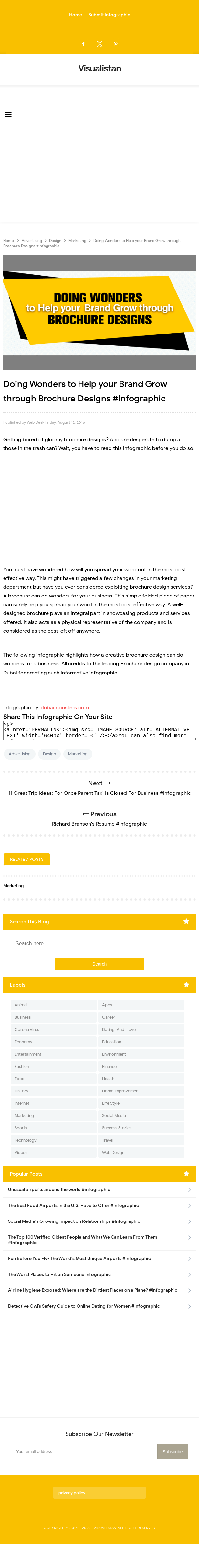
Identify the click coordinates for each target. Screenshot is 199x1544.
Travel (107, 1140)
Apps (107, 1005)
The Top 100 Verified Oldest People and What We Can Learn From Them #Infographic (82, 1239)
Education (111, 1042)
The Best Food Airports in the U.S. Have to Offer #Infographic (73, 1205)
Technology (26, 1140)
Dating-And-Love (119, 1029)
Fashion (22, 1066)
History (21, 1091)
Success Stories (116, 1128)
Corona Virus (27, 1029)
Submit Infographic (109, 14)
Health (108, 1078)
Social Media (114, 1115)
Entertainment (28, 1054)
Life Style (111, 1103)
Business (23, 1017)
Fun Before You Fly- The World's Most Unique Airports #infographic (79, 1258)
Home (75, 14)
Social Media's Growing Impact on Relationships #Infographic (74, 1221)
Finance (109, 1066)
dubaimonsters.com (65, 708)
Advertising (20, 754)
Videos (21, 1152)
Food (20, 1078)
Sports (21, 1128)
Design (49, 754)
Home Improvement (121, 1091)
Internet (22, 1103)
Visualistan (105, 1528)
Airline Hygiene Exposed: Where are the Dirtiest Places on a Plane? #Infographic (92, 1290)
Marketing (78, 754)
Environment (114, 1054)
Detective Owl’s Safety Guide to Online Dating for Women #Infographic (84, 1306)
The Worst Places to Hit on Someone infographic (59, 1274)
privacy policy (71, 1492)
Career (108, 1017)
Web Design (113, 1152)
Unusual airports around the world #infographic (59, 1189)
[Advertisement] (99, 173)
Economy (23, 1042)
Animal (21, 1005)
